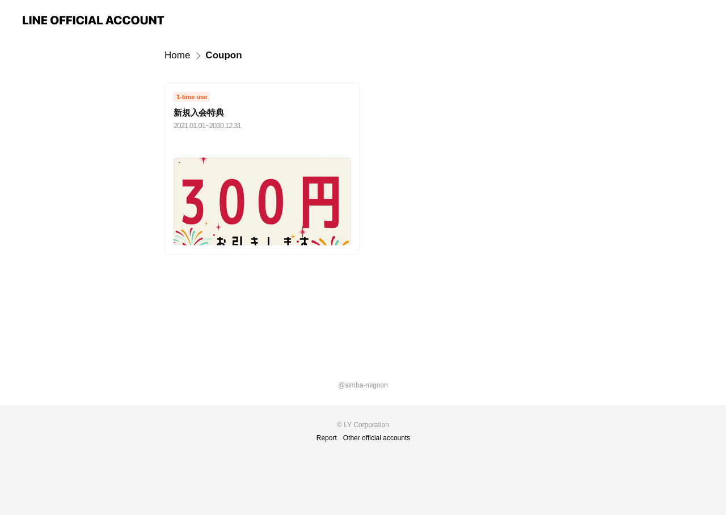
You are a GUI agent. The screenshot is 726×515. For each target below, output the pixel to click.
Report (326, 438)
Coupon (223, 55)
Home (177, 55)
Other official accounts (377, 438)
